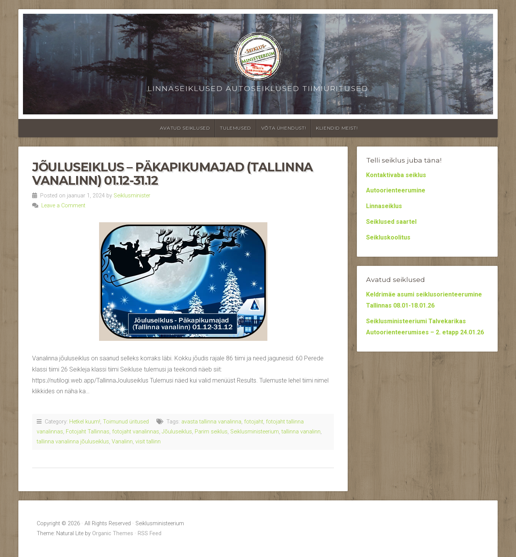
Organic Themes (112, 533)
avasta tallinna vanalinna (211, 422)
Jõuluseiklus (177, 431)
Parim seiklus (211, 431)
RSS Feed (149, 533)
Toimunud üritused (126, 422)
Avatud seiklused (185, 128)
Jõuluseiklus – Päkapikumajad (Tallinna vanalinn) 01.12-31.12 (172, 174)
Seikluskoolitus (388, 237)
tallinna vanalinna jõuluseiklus (73, 441)
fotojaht (253, 422)
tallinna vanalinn (301, 431)
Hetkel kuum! (84, 422)
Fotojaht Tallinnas (87, 431)
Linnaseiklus (384, 206)
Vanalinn (122, 441)
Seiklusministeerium (254, 431)
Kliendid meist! (337, 128)
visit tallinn (148, 441)
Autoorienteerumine (395, 190)
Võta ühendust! (283, 128)
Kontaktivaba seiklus (396, 175)
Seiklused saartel (391, 221)
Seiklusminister (132, 195)
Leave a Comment (63, 205)
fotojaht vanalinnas (135, 431)
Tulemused (235, 128)
